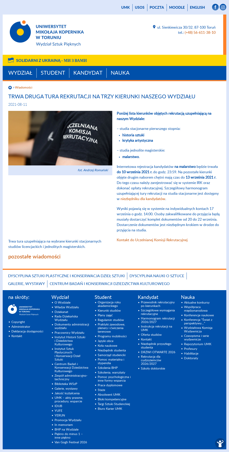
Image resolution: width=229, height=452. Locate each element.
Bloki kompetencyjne (112, 399)
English (197, 7)
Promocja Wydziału (68, 420)
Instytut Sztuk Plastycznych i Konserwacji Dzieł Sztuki (67, 354)
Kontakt (16, 336)
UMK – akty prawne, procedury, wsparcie (69, 399)
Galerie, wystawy (26, 284)
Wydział (20, 73)
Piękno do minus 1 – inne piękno (69, 436)
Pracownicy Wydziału (69, 332)
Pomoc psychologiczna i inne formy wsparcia (114, 379)
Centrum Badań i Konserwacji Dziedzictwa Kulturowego (110, 284)
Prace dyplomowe (110, 385)
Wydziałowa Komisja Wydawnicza (198, 329)
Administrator (20, 326)
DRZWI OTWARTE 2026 (158, 352)
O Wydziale (62, 302)
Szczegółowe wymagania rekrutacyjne (158, 312)
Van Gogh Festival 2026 (71, 442)
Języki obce (105, 341)
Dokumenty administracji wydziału (72, 326)
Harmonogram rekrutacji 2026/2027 (158, 320)
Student (53, 73)
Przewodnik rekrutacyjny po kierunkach (158, 304)
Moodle (177, 7)
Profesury (190, 349)
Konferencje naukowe (199, 315)
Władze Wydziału (67, 307)
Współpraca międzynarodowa (196, 309)
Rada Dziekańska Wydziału (66, 318)
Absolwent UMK (109, 394)
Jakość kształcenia (67, 393)
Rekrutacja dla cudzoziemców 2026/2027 (151, 360)
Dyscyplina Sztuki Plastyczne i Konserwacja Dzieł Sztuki (66, 276)
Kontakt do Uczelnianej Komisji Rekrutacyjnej (152, 240)
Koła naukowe (107, 345)
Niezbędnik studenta (112, 350)
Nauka (120, 73)
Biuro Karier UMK (110, 408)
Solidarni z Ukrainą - (51, 61)
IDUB (58, 406)
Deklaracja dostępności (27, 331)
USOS (139, 7)
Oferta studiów (151, 334)
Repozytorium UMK (197, 344)
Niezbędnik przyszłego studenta (156, 345)
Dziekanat (61, 312)
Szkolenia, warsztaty (111, 372)
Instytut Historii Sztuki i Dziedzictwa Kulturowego (70, 341)
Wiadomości (23, 87)
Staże (101, 390)
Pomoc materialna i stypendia (111, 361)
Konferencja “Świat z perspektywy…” (198, 321)
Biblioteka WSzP (66, 384)
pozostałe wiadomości (34, 257)
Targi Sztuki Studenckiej (114, 404)
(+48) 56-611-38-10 (200, 32)
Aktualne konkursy (197, 302)
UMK (125, 7)
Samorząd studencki (111, 355)
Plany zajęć (105, 315)
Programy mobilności (112, 336)
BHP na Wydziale (66, 429)
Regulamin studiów (111, 320)
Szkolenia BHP (108, 368)
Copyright (18, 322)
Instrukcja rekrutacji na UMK (156, 328)
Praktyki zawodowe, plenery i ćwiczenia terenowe (111, 328)
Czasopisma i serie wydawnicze (196, 337)
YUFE (58, 410)
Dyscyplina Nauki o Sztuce (156, 276)
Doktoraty (191, 358)
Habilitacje (191, 353)
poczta (157, 7)
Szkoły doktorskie (153, 368)
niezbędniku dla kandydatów (143, 199)
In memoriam (64, 425)
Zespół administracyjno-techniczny (71, 377)
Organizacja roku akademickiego (109, 304)
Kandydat (87, 73)
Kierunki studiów (109, 310)
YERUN (60, 415)
